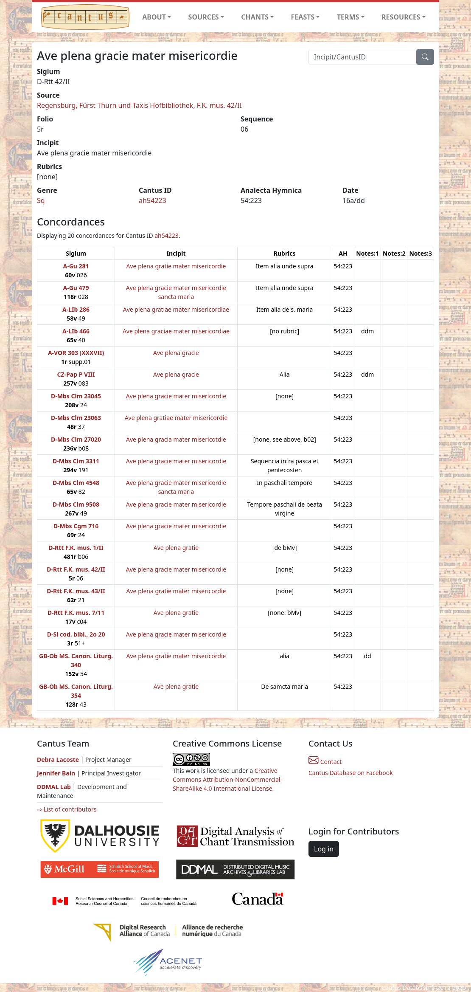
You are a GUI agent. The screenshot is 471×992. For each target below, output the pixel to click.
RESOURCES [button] (401, 17)
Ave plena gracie (176, 353)
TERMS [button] (348, 17)
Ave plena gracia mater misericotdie (176, 439)
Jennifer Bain (57, 773)
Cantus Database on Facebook (350, 773)
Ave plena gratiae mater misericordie (176, 418)
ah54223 (152, 200)
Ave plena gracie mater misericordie (176, 396)
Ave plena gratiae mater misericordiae (176, 309)
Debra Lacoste (58, 759)
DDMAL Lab (54, 787)
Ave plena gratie (176, 548)
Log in (324, 849)
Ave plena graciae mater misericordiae (176, 331)
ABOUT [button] (154, 17)
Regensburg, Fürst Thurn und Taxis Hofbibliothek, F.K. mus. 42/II (139, 105)
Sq (41, 200)
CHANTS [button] (255, 17)
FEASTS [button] (303, 17)
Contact (325, 762)
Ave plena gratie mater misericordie (176, 266)
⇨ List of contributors (66, 809)
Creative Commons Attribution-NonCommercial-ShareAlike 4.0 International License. (227, 779)
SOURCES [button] (203, 17)
